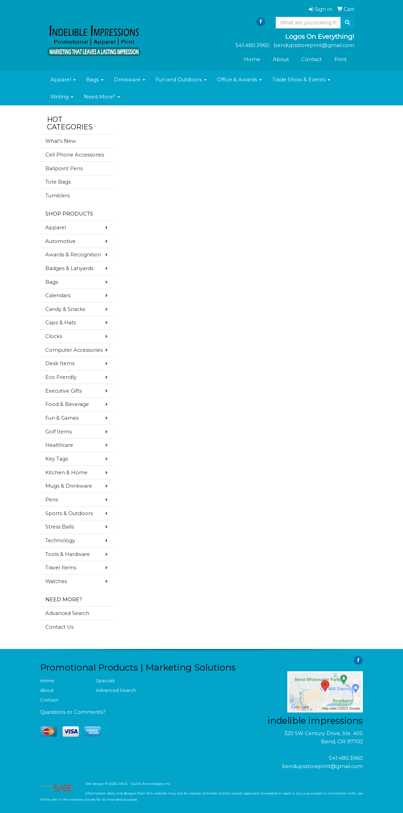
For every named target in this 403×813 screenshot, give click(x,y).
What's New (60, 141)
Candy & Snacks (65, 309)
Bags (95, 80)
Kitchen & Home (66, 472)
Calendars (57, 295)
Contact (311, 59)
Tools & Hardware (67, 554)
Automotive (60, 241)
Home (252, 59)
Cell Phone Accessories (74, 155)
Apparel (63, 80)
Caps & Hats (60, 323)
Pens (51, 500)
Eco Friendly (61, 377)
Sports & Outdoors (69, 513)
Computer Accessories (74, 350)
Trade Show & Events (301, 80)
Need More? (102, 97)
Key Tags (56, 459)
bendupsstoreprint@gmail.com (322, 766)
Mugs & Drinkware (68, 486)
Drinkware (129, 80)
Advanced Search (67, 613)
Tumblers (57, 196)
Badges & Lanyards (69, 268)
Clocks (53, 336)
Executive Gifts (63, 391)
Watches (56, 581)
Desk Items (59, 363)
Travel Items (60, 568)
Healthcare (59, 445)
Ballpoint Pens (64, 168)
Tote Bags (58, 182)
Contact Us (59, 627)
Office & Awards (239, 80)
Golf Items (58, 432)
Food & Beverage (67, 404)
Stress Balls (59, 527)
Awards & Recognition (73, 255)
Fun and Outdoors (181, 80)
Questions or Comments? (73, 712)
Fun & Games (62, 418)
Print (340, 59)
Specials (105, 680)
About (281, 59)
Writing (61, 97)
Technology (60, 540)
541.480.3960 (346, 758)
